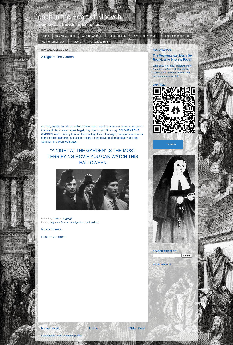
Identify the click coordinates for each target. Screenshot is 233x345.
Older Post (137, 328)
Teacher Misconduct (53, 41)
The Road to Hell (97, 41)
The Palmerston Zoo (177, 35)
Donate (171, 144)
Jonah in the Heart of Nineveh (78, 17)
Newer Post (50, 328)
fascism (65, 222)
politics (94, 222)
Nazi (87, 222)
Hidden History (117, 35)
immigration (77, 222)
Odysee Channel (92, 35)
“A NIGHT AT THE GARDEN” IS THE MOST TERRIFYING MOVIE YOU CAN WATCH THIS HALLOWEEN (93, 156)
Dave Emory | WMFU (145, 35)
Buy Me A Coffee (65, 35)
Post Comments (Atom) (69, 335)
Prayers (76, 41)
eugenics (55, 222)
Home (45, 35)
